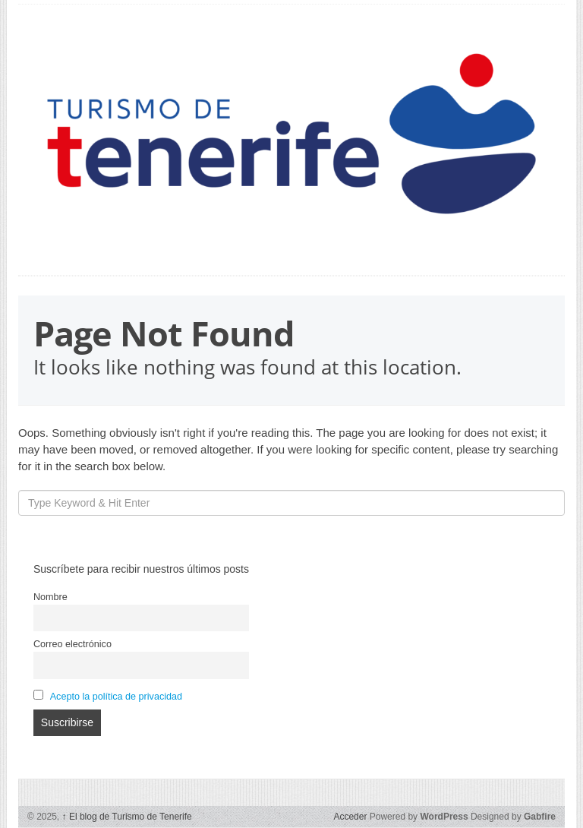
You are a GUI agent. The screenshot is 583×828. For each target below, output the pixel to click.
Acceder (350, 816)
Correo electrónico (72, 644)
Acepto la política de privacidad (116, 696)
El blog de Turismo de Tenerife (127, 816)
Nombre (50, 597)
